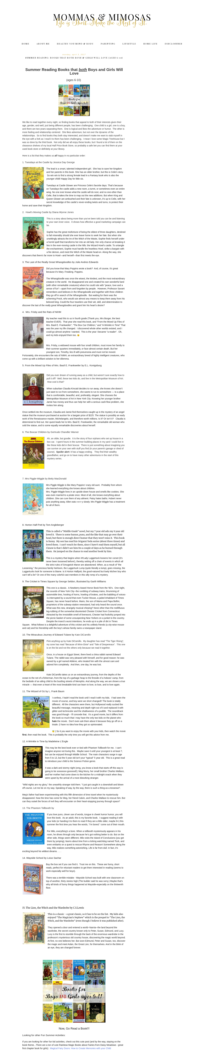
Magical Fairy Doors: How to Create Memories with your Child (80, 1048)
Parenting (108, 43)
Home (25, 43)
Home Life (150, 43)
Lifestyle (129, 43)
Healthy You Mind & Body (75, 43)
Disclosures (173, 43)
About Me (43, 43)
